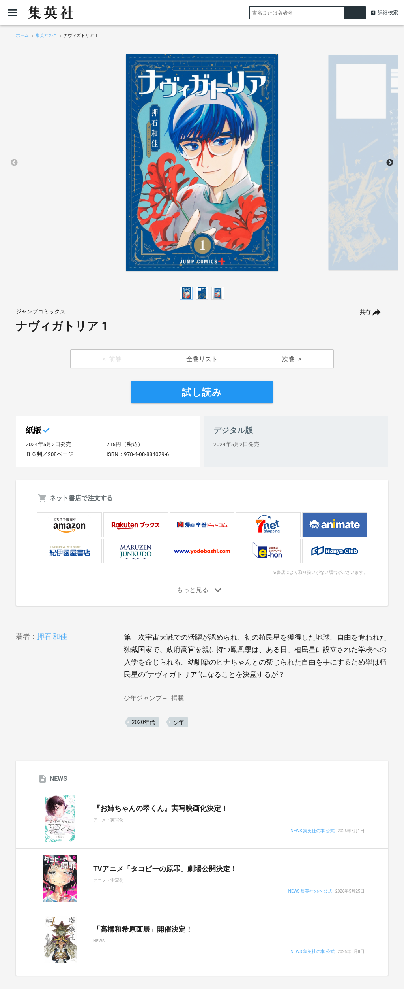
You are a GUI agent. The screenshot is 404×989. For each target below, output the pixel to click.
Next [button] (390, 163)
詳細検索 (388, 12)
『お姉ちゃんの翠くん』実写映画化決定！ (160, 808)
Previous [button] (14, 163)
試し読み (202, 392)
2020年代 (143, 722)
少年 (178, 722)
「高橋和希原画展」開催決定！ (143, 929)
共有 (365, 312)
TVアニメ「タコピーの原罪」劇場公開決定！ (165, 869)
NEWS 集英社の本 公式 (312, 831)
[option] (202, 162)
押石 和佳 (52, 636)
